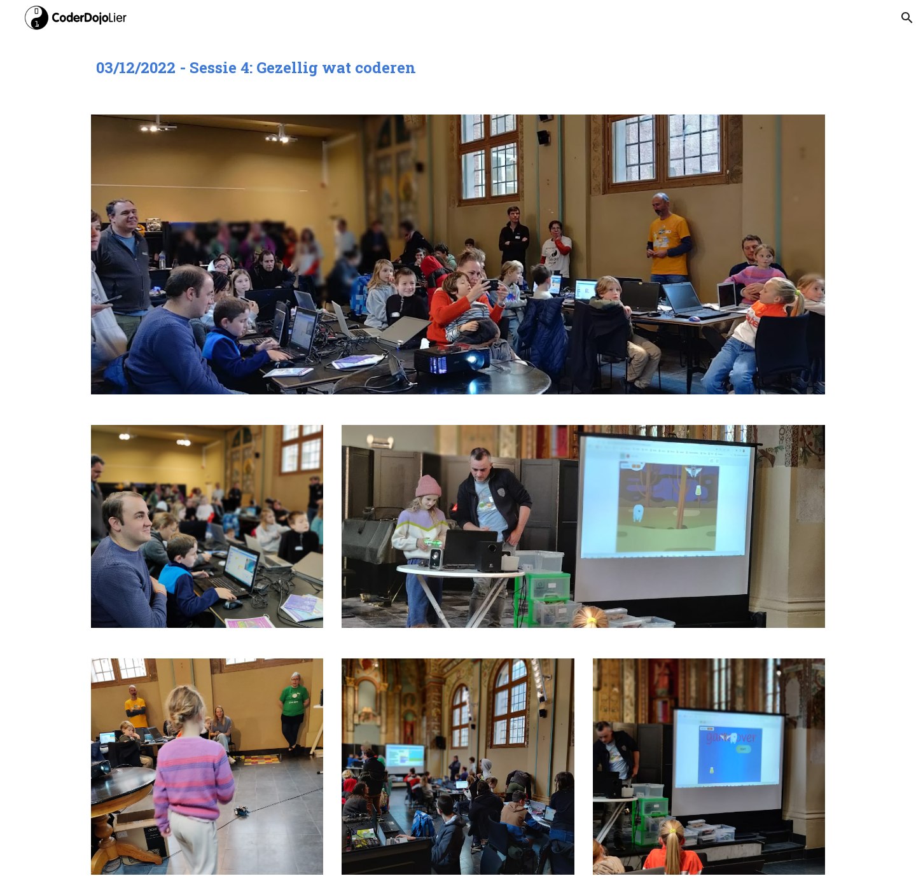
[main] (458, 67)
